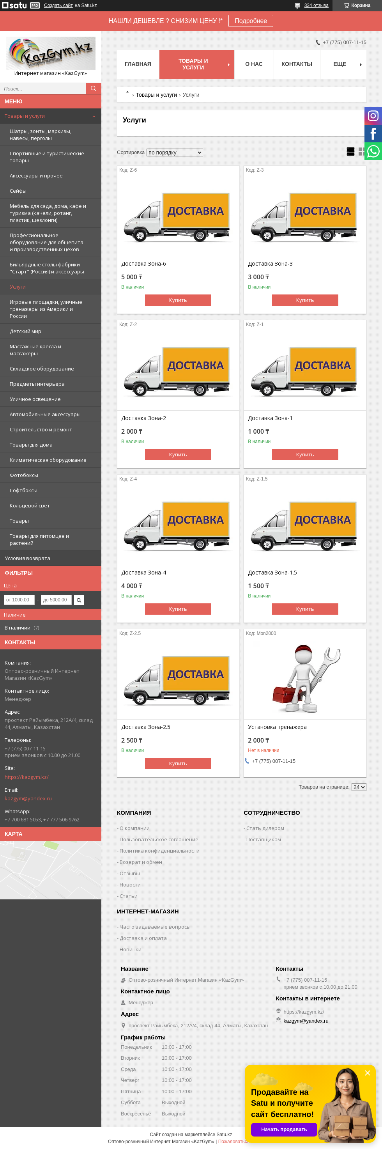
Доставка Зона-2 (143, 418)
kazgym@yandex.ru (28, 798)
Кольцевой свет (30, 505)
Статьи (129, 895)
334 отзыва (316, 5)
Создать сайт (58, 5)
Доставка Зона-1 (270, 418)
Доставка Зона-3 (270, 263)
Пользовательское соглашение (159, 839)
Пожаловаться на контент (246, 1141)
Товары (19, 520)
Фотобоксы (24, 475)
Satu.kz (224, 1134)
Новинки (130, 949)
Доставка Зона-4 (143, 572)
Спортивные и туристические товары (47, 157)
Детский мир (25, 331)
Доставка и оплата (143, 938)
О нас (254, 64)
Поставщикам (263, 839)
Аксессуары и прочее (36, 175)
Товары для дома (31, 444)
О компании (135, 828)
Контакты (297, 64)
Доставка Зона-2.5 (145, 727)
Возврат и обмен (141, 861)
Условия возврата (27, 558)
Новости (130, 884)
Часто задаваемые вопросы (155, 926)
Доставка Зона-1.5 (272, 572)
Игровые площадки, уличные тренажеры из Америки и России (46, 308)
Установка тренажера (277, 727)
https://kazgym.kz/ (27, 776)
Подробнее (251, 21)
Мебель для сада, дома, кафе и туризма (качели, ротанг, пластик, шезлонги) (48, 212)
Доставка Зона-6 (143, 263)
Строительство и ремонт (41, 429)
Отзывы (130, 873)
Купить (178, 299)
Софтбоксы (23, 490)
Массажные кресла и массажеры (35, 350)
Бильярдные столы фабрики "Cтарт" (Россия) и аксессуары (47, 268)
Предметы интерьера (37, 383)
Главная (138, 64)
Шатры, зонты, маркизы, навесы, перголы (40, 135)
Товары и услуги (25, 115)
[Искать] (93, 88)
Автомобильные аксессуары (45, 414)
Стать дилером (265, 828)
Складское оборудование (42, 368)
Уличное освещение (35, 399)
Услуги (18, 286)
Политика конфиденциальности (160, 850)
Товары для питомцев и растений (39, 539)
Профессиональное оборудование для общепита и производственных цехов (46, 242)
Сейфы (18, 190)
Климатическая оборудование (48, 459)
